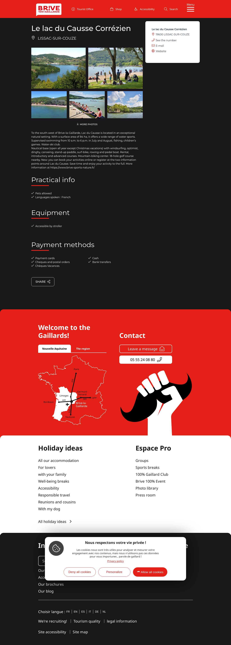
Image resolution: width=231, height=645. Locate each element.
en (75, 611)
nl (104, 611)
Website (161, 51)
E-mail (160, 45)
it (90, 611)
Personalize (114, 572)
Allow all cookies (152, 572)
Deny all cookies (79, 572)
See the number (166, 40)
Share (43, 282)
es (83, 611)
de (97, 611)
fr (68, 611)
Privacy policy (115, 561)
